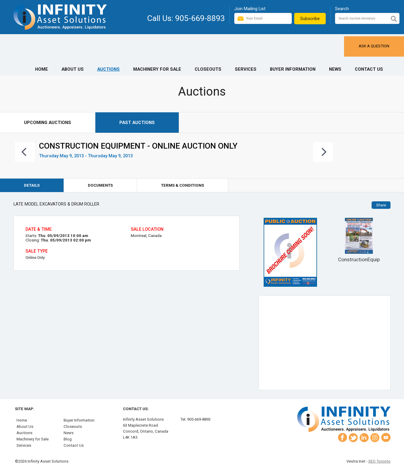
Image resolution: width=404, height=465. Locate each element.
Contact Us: (136, 409)
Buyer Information (293, 69)
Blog (68, 439)
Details (32, 185)
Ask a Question (374, 46)
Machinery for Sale (157, 69)
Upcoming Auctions (47, 122)
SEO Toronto (379, 461)
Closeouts (208, 69)
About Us (72, 69)
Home (41, 69)
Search (342, 8)
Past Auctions (137, 122)
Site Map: (24, 409)
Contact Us (369, 69)
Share (381, 205)
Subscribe (310, 18)
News (335, 69)
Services (245, 69)
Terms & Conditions (182, 185)
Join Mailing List (249, 8)
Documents (100, 185)
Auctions (108, 69)
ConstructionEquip (359, 240)
